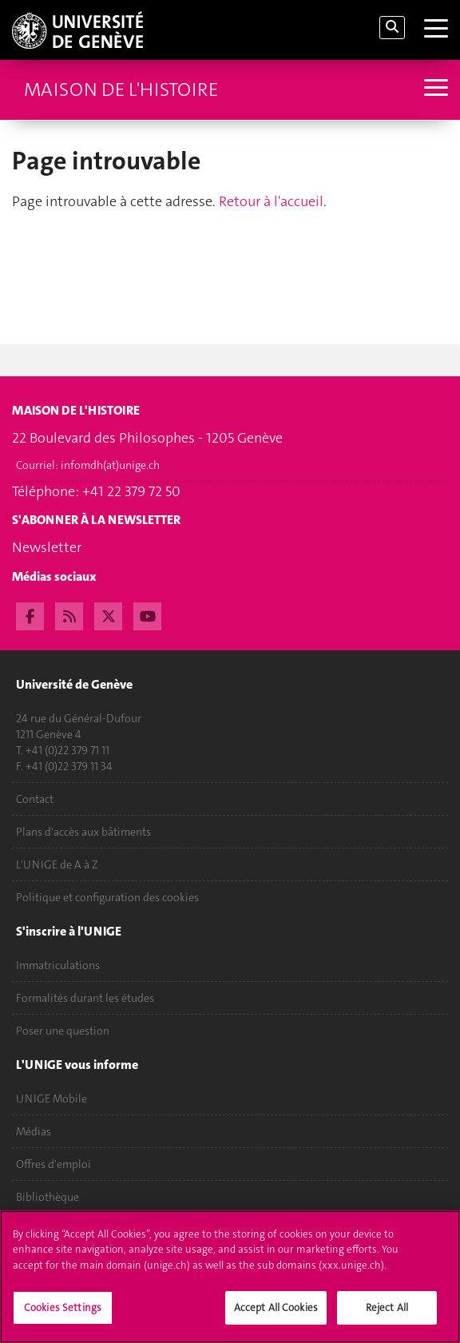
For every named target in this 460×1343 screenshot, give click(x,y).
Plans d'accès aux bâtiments (83, 831)
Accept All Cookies (276, 1317)
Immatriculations (58, 965)
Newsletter (46, 547)
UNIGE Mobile (51, 1098)
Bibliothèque (47, 1197)
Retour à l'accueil (271, 201)
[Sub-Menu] (434, 89)
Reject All (387, 1317)
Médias (33, 1131)
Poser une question (62, 1030)
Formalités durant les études (85, 998)
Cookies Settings (62, 1317)
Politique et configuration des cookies (107, 897)
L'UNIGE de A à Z (57, 864)
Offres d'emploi (53, 1164)
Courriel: (88, 465)
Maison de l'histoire (121, 89)
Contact (35, 799)
